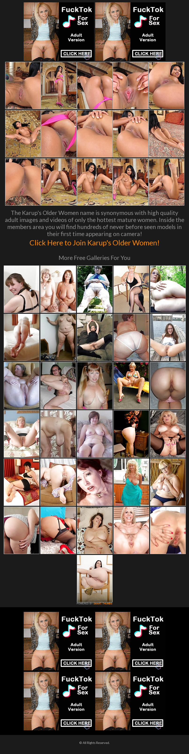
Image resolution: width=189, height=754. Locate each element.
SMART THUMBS (102, 603)
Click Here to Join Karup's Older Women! (94, 242)
